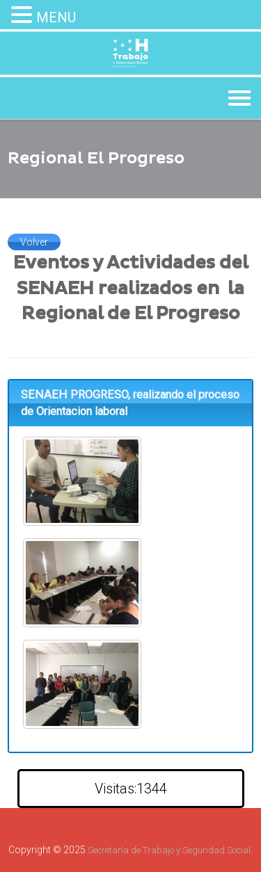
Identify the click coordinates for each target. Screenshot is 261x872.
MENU (56, 17)
